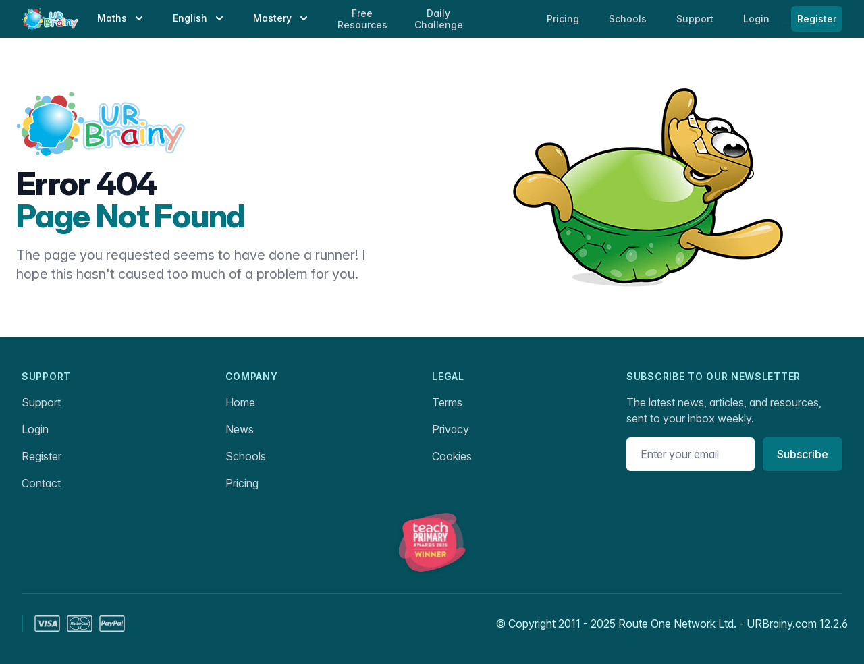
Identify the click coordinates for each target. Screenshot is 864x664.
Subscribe (802, 454)
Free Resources (362, 19)
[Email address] (690, 454)
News (239, 429)
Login (757, 18)
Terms (447, 402)
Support (41, 402)
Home (240, 402)
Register (816, 18)
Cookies (452, 456)
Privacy (450, 429)
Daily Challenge (438, 19)
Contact (41, 483)
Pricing (242, 483)
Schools (629, 18)
